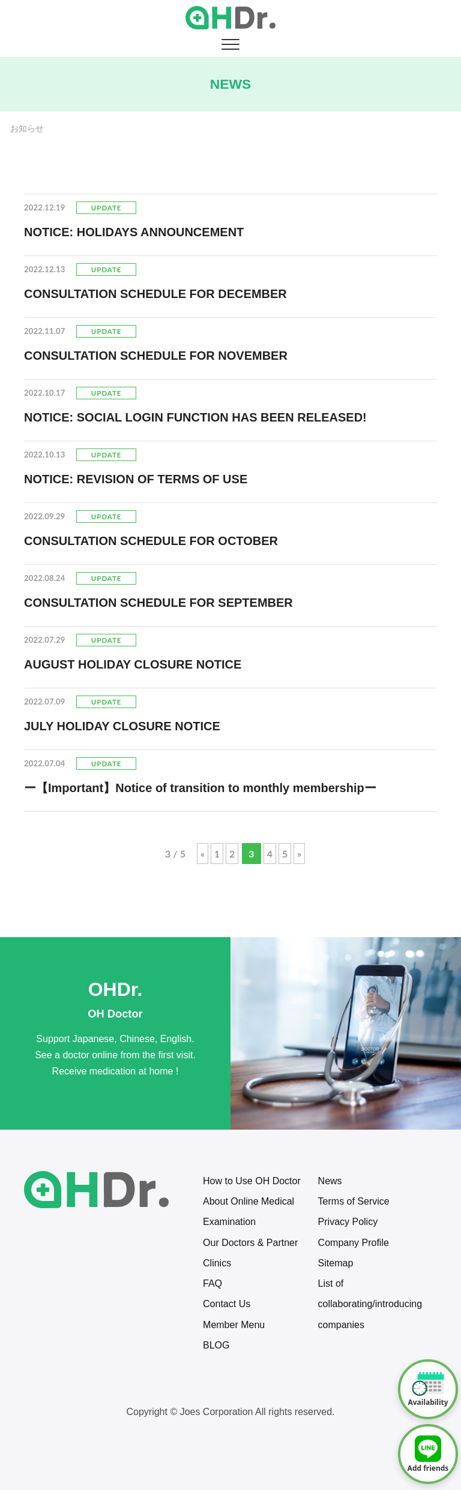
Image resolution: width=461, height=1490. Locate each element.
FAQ (212, 1283)
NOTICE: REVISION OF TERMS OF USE (135, 479)
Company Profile (353, 1243)
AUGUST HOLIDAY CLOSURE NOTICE (132, 664)
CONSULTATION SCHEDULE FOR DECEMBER (155, 293)
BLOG (216, 1345)
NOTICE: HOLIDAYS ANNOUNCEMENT (134, 232)
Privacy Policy (348, 1222)
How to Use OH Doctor (252, 1181)
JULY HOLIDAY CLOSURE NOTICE (122, 726)
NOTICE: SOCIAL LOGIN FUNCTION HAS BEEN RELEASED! (195, 417)
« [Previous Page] (202, 853)
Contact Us (226, 1304)
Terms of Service (354, 1201)
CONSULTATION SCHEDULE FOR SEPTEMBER (158, 602)
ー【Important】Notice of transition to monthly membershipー (200, 787)
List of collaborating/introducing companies (370, 1304)
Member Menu (234, 1325)
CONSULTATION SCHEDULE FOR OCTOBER (151, 540)
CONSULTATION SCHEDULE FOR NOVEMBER (156, 355)
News (330, 1181)
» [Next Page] (299, 853)
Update (106, 208)
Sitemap (336, 1263)
